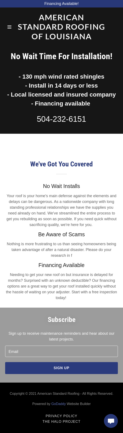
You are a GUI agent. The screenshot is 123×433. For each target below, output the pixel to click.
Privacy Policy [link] (61, 416)
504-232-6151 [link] (61, 119)
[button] (9, 27)
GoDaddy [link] (58, 404)
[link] (61, 27)
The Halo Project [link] (61, 421)
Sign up (61, 368)
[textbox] (61, 351)
